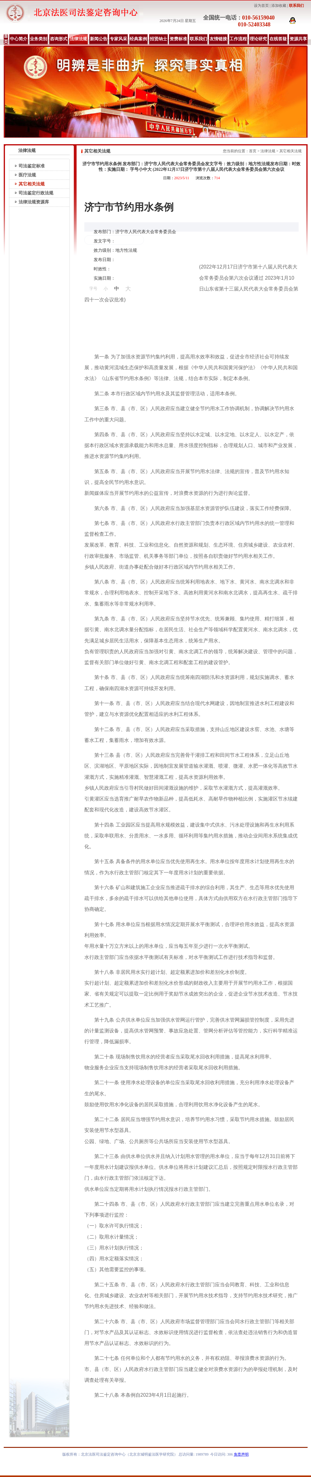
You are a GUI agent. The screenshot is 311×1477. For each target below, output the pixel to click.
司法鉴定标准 (32, 166)
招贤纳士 (158, 39)
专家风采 (118, 39)
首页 (6, 39)
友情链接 (218, 39)
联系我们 (296, 5)
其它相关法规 (32, 184)
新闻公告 (98, 39)
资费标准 (178, 39)
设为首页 (261, 5)
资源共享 (298, 39)
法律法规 (78, 39)
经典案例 (138, 39)
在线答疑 (278, 39)
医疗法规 (27, 175)
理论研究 (258, 39)
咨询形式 (58, 39)
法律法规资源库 (34, 202)
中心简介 (18, 39)
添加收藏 (278, 5)
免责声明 (241, 1454)
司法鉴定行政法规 (36, 193)
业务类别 (38, 39)
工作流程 (238, 39)
